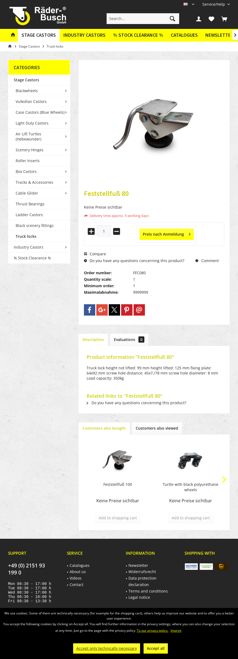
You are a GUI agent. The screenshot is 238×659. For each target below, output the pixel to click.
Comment (207, 260)
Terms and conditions (148, 591)
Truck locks (26, 236)
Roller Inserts (28, 160)
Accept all (156, 648)
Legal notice (139, 597)
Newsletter (219, 35)
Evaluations (129, 339)
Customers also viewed (157, 428)
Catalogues (184, 35)
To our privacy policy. (152, 630)
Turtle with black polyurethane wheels (190, 487)
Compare (95, 253)
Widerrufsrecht (142, 571)
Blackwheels (27, 90)
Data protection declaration (142, 581)
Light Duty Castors (32, 123)
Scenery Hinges (29, 149)
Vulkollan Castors (31, 101)
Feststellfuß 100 (117, 484)
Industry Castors (28, 247)
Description (93, 339)
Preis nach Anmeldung (167, 233)
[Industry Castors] (84, 35)
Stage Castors (26, 79)
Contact (76, 584)
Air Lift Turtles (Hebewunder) (28, 136)
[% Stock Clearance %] (138, 35)
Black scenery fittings (35, 225)
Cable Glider (27, 193)
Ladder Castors (29, 214)
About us (78, 571)
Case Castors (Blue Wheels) (40, 112)
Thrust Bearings (30, 203)
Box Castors (26, 171)
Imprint (176, 630)
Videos (75, 578)
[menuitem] (214, 4)
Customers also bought (104, 428)
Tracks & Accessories (34, 182)
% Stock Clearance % (32, 257)
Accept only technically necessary (106, 648)
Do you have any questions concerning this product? (134, 260)
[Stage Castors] (39, 35)
